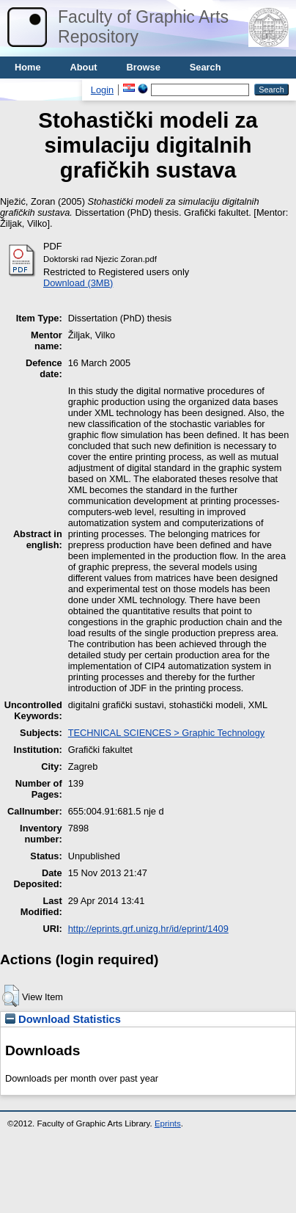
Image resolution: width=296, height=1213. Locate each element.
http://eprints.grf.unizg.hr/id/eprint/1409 (148, 928)
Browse (143, 67)
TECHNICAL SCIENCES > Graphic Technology (166, 732)
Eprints (168, 1123)
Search (205, 67)
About (83, 67)
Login (102, 89)
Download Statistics (63, 1019)
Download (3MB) (78, 282)
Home (28, 67)
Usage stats (41, 89)
